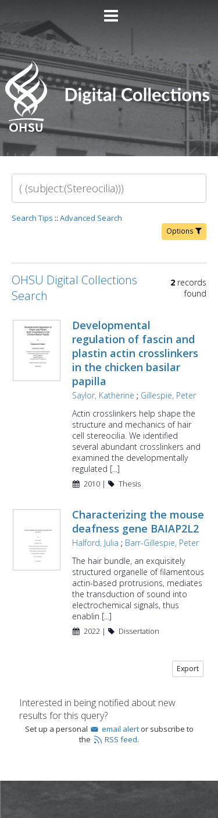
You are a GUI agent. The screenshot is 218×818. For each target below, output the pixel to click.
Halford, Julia (95, 542)
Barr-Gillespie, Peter (162, 542)
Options (184, 231)
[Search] (109, 188)
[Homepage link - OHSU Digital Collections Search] (108, 129)
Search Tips (32, 218)
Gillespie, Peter (168, 395)
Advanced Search (91, 218)
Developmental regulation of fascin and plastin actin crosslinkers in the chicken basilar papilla (135, 353)
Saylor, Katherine (103, 395)
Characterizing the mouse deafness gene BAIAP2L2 (138, 521)
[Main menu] (109, 11)
